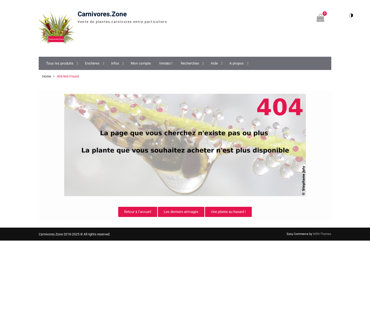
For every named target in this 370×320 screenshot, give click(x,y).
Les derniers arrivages (181, 211)
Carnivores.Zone (102, 14)
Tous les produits (59, 63)
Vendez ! (165, 63)
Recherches (190, 63)
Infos (115, 63)
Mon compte (141, 63)
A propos (236, 63)
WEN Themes (322, 234)
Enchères (92, 63)
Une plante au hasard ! (228, 211)
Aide (214, 63)
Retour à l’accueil (137, 211)
